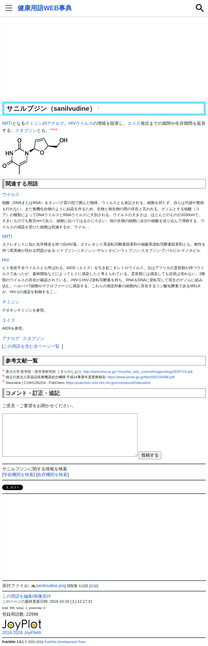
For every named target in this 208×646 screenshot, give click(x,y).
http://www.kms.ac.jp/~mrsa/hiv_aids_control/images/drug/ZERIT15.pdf (137, 372)
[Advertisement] (104, 59)
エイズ (134, 123)
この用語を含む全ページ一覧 (31, 346)
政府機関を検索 (52, 474)
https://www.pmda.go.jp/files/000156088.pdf (141, 377)
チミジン (34, 123)
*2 (53, 129)
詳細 (93, 586)
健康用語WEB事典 (45, 8)
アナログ (55, 123)
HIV (72, 123)
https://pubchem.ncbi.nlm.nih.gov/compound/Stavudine (108, 383)
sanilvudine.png (48, 585)
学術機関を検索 (18, 474)
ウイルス (84, 123)
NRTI (7, 123)
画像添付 (42, 596)
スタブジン (26, 130)
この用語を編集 (17, 596)
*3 (56, 129)
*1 (51, 129)
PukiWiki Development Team (65, 642)
